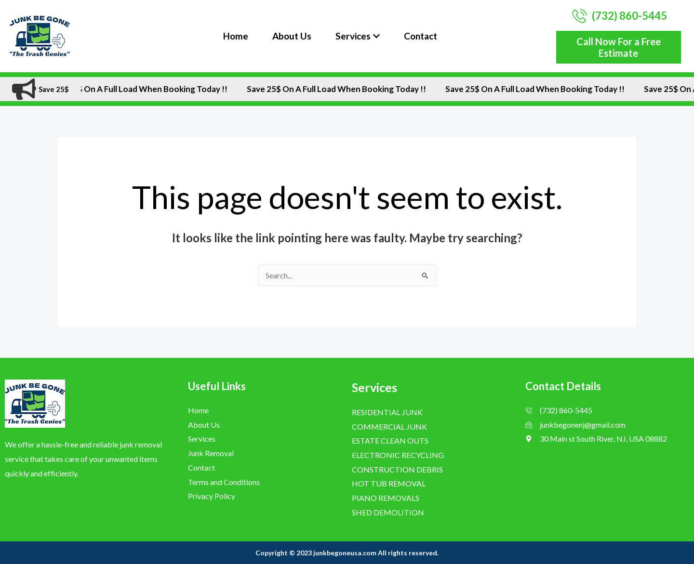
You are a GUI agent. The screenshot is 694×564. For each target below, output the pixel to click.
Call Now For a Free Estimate (618, 47)
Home (235, 35)
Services (357, 35)
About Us (291, 35)
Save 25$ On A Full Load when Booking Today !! (149, 89)
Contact (420, 35)
